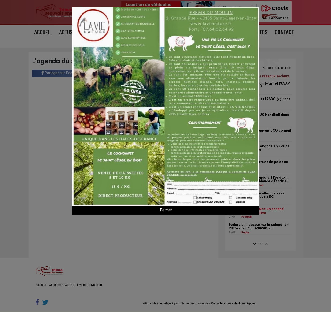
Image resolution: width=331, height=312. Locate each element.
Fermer (165, 210)
